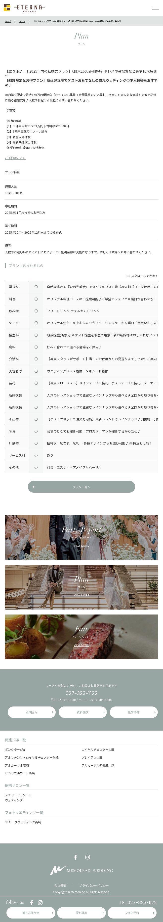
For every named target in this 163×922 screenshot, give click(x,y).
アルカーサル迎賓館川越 (98, 765)
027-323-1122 (82, 693)
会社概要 (60, 885)
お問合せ (32, 712)
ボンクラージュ (15, 749)
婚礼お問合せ (31, 913)
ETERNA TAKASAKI (24, 8)
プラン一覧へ (81, 487)
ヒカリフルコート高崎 (20, 773)
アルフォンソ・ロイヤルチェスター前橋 (32, 757)
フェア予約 (132, 913)
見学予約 (134, 712)
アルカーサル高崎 (17, 765)
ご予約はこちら (15, 158)
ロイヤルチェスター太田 (98, 749)
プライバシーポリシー (94, 885)
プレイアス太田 (92, 757)
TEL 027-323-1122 (138, 902)
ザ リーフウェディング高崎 (23, 822)
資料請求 (81, 913)
